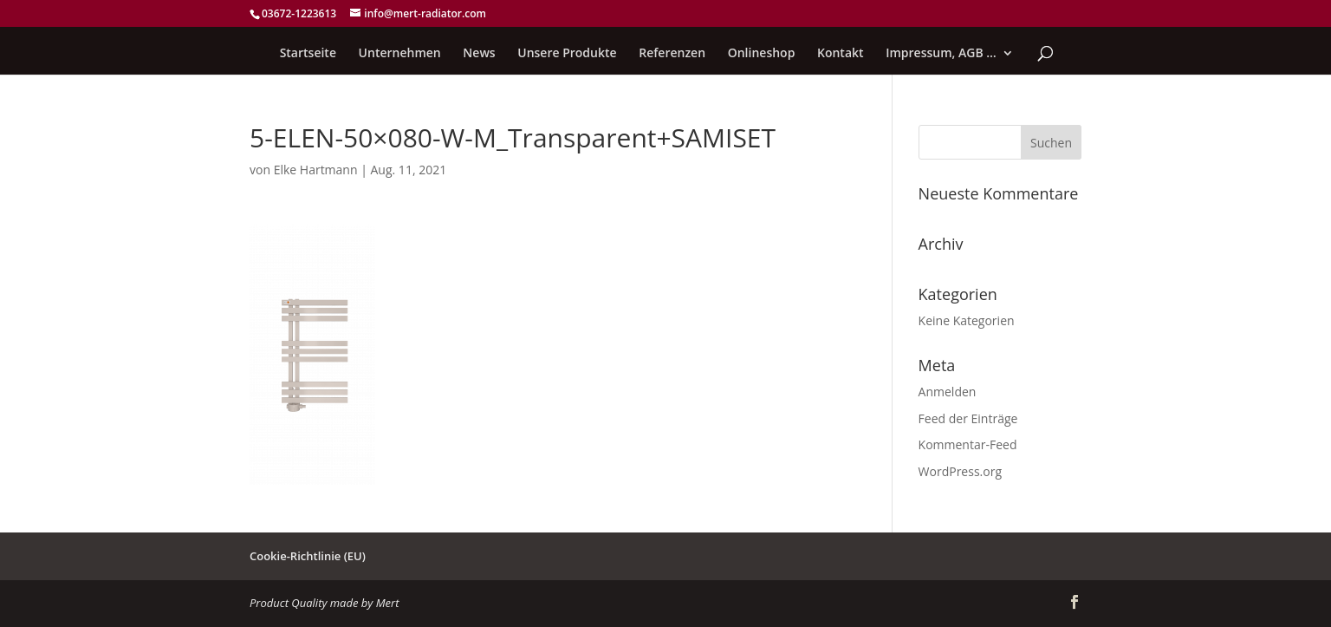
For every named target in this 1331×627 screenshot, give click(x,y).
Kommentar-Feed (968, 444)
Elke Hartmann (316, 169)
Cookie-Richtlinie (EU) (308, 556)
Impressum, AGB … (941, 54)
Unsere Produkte (566, 54)
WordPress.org (960, 471)
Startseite (308, 54)
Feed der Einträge (968, 418)
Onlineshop (761, 54)
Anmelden (948, 391)
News (479, 54)
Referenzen (672, 54)
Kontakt (840, 54)
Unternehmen (400, 54)
